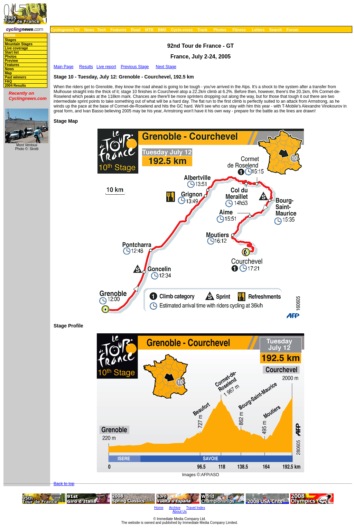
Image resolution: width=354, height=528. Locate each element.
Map (8, 73)
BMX (162, 30)
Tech (101, 30)
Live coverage (16, 48)
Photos (219, 30)
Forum (292, 30)
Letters (258, 30)
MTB (149, 30)
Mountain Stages (18, 44)
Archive (174, 508)
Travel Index (195, 508)
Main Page (63, 66)
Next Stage (166, 66)
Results (86, 66)
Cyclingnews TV (65, 30)
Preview (11, 61)
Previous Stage (135, 66)
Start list (12, 52)
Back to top (64, 483)
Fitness (239, 30)
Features (119, 30)
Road (136, 30)
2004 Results (15, 85)
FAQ (8, 81)
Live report (106, 66)
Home (9, 35)
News (89, 30)
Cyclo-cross (182, 30)
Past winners (15, 77)
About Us (180, 511)
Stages (10, 40)
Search (275, 30)
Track (202, 30)
